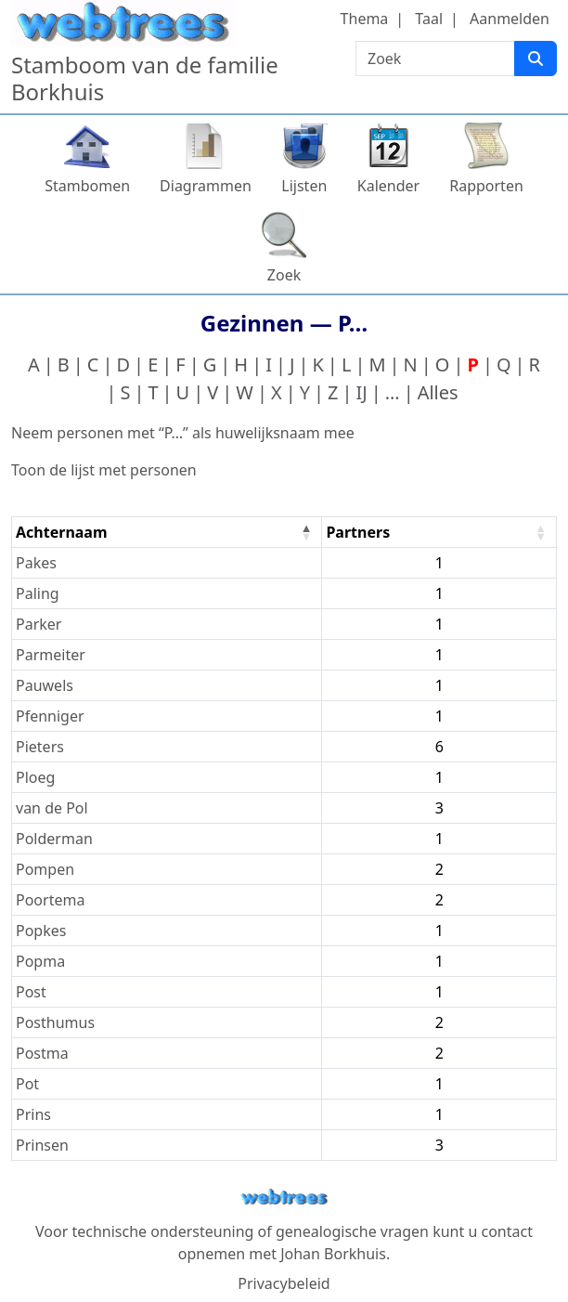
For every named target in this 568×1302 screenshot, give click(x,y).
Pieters (40, 746)
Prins (33, 1114)
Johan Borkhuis (333, 1253)
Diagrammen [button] (206, 186)
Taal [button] (429, 18)
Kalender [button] (388, 186)
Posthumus (55, 1022)
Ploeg (35, 777)
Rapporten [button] (486, 186)
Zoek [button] (284, 275)
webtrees (284, 1197)
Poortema (50, 900)
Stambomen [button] (87, 186)
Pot (27, 1084)
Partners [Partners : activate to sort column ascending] (358, 532)
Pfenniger (50, 716)
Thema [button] (365, 18)
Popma (40, 961)
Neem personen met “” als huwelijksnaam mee (183, 433)
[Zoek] (535, 58)
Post (31, 992)
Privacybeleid (283, 1283)
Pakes (36, 563)
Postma (42, 1053)
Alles (438, 392)
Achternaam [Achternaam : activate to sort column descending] (62, 532)
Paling (37, 593)
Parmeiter (50, 654)
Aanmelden (509, 18)
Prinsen (42, 1145)
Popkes (41, 930)
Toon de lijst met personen (104, 470)
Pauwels (44, 685)
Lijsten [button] (304, 186)
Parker (38, 624)
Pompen (45, 869)
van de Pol (52, 808)
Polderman (54, 838)
